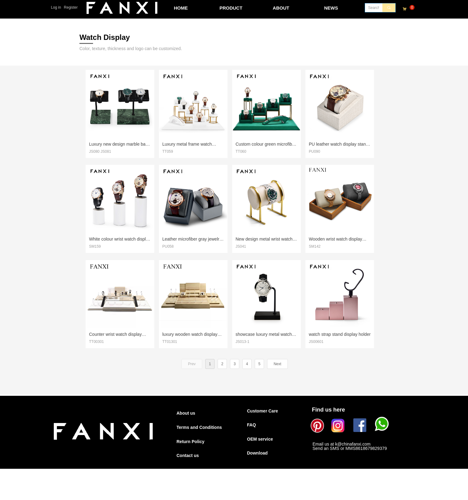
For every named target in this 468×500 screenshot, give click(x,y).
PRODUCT (230, 8)
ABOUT (281, 8)
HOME (181, 8)
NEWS (331, 8)
